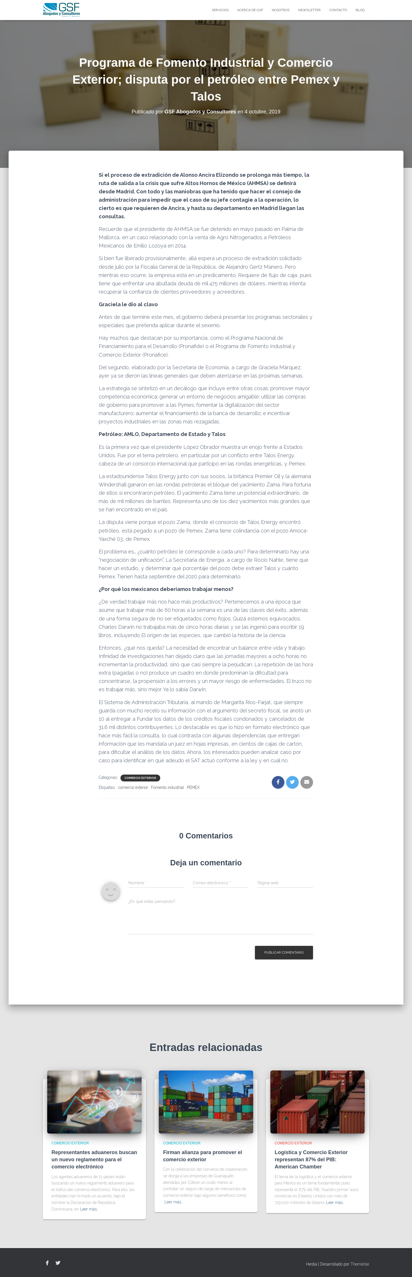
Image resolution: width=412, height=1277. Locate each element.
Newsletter (309, 10)
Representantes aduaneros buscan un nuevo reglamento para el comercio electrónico (94, 1160)
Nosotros (281, 10)
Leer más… (89, 1209)
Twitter (58, 1263)
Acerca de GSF (250, 10)
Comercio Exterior (140, 777)
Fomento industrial (167, 787)
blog (360, 10)
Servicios (220, 10)
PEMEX (193, 787)
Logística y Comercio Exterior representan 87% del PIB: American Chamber (311, 1160)
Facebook (47, 1263)
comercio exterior (133, 787)
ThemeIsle (359, 1264)
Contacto (338, 10)
